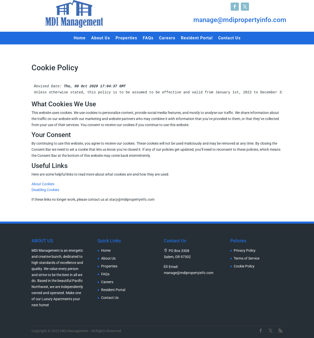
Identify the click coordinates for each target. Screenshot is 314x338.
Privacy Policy (245, 250)
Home (80, 38)
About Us (100, 38)
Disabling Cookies (45, 190)
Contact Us (229, 38)
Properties (126, 38)
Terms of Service (246, 258)
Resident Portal (197, 38)
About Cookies (43, 184)
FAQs (148, 38)
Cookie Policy (244, 266)
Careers (167, 38)
